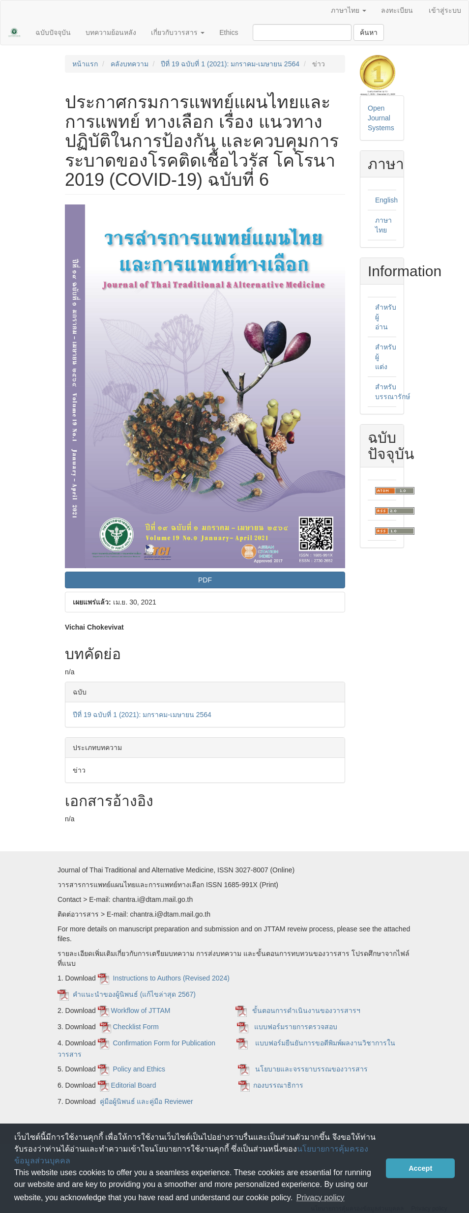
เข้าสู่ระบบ (445, 10)
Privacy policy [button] (320, 1197)
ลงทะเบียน (397, 10)
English (386, 200)
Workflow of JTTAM (141, 1010)
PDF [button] (205, 580)
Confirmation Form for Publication (164, 1043)
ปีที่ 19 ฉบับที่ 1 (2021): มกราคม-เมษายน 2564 (230, 64)
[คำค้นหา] (302, 32)
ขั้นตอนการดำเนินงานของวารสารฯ (306, 1010)
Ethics (228, 32)
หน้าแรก (85, 64)
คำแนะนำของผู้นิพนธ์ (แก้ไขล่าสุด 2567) (134, 994)
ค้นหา (369, 32)
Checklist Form (137, 1027)
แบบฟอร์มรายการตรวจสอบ (293, 1027)
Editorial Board (134, 1085)
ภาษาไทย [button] (348, 10)
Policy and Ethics (139, 1069)
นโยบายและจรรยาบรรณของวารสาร (312, 1069)
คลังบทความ (129, 64)
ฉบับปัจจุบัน (53, 32)
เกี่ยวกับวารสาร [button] (178, 32)
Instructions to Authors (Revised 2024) (172, 978)
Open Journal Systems (381, 118)
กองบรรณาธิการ (278, 1085)
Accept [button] (420, 1168)
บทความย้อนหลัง (111, 32)
